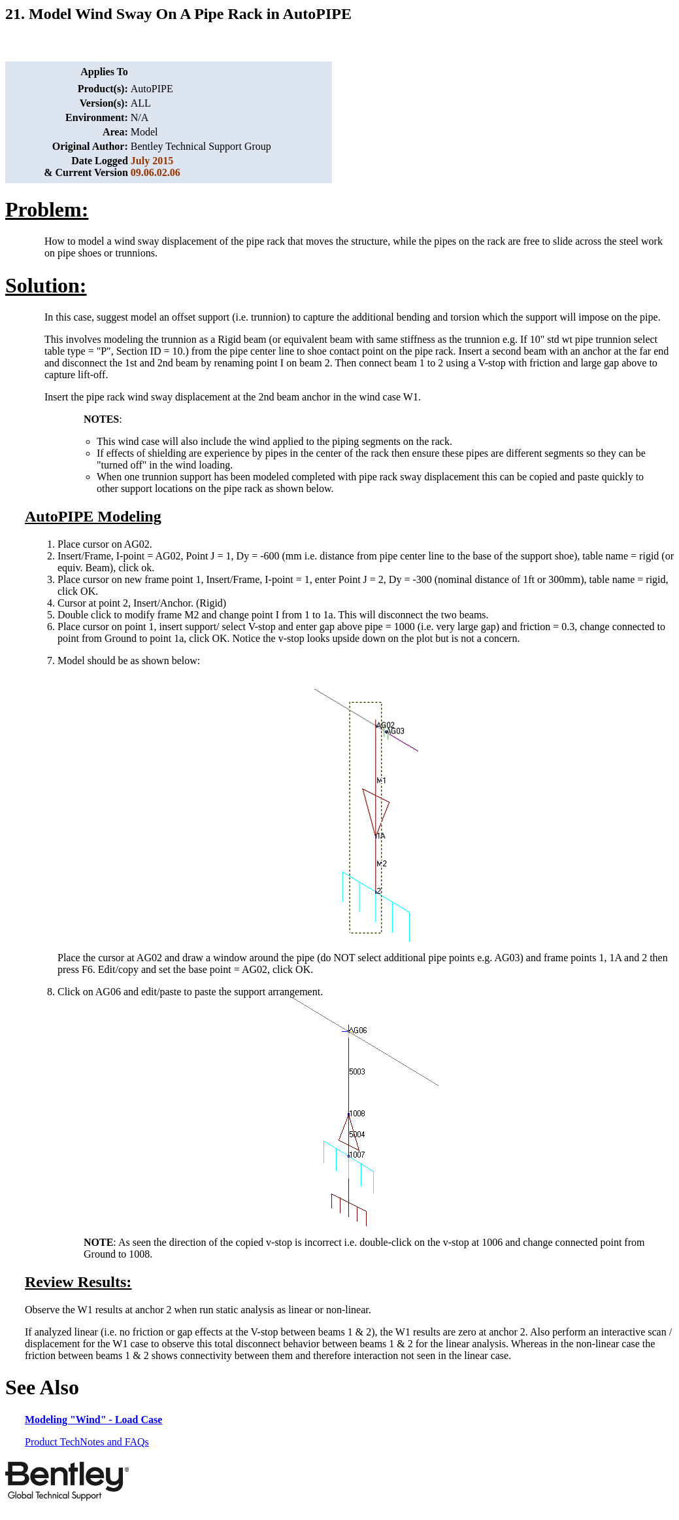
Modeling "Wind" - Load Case (93, 1419)
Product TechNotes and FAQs (87, 1441)
